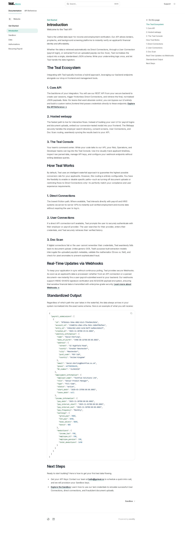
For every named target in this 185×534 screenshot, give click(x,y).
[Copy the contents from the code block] (131, 313)
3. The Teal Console (154, 36)
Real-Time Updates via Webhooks (160, 56)
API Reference (31, 12)
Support (167, 4)
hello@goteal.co (96, 479)
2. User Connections (154, 48)
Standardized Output (154, 59)
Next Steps (150, 63)
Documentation (15, 12)
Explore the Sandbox (61, 487)
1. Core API (150, 28)
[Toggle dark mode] (174, 4)
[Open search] (92, 4)
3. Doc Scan (151, 52)
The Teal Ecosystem (155, 24)
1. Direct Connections (154, 44)
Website (14, 19)
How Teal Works (152, 40)
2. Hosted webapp (153, 32)
